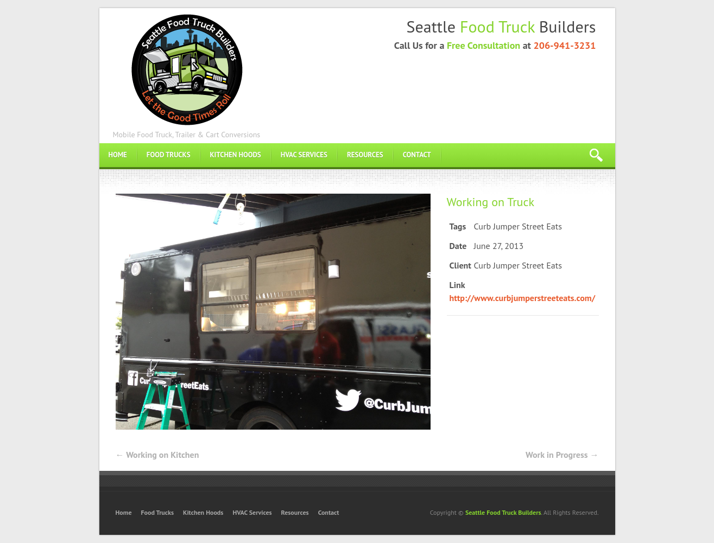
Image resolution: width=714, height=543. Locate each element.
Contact (417, 154)
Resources (365, 154)
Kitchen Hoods (235, 154)
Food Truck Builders (186, 68)
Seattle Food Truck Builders (503, 512)
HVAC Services (304, 154)
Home (118, 154)
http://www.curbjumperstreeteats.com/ (523, 297)
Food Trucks (169, 154)
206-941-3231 (564, 45)
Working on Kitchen (157, 454)
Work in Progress (562, 454)
